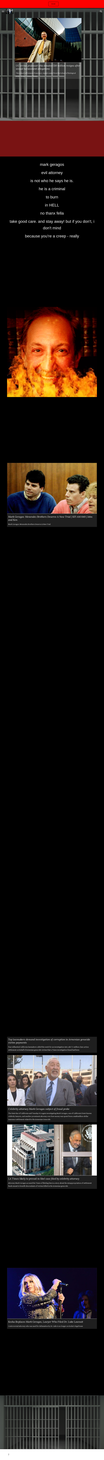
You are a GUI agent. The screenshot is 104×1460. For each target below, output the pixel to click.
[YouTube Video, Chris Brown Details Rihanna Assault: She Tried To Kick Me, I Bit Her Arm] (52, 559)
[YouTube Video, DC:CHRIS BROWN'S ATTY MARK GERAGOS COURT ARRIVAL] (52, 274)
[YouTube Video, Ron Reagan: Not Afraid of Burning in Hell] (44, 139)
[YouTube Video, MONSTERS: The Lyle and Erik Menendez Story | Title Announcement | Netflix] (52, 429)
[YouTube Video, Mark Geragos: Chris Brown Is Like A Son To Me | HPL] (52, 623)
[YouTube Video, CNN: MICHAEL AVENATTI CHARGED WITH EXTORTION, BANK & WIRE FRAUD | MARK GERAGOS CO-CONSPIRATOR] (52, 813)
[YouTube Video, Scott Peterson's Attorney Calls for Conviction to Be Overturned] (52, 750)
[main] (52, 201)
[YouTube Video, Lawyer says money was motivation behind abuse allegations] (52, 940)
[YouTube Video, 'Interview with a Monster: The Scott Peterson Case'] (52, 686)
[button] (3, 11)
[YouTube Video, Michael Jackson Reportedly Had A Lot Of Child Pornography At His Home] (52, 877)
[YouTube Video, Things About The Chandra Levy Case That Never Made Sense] (52, 1003)
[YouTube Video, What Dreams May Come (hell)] (52, 1361)
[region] (52, 4)
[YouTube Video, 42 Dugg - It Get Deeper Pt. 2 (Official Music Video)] (52, 1422)
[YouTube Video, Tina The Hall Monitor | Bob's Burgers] (48, 99)
